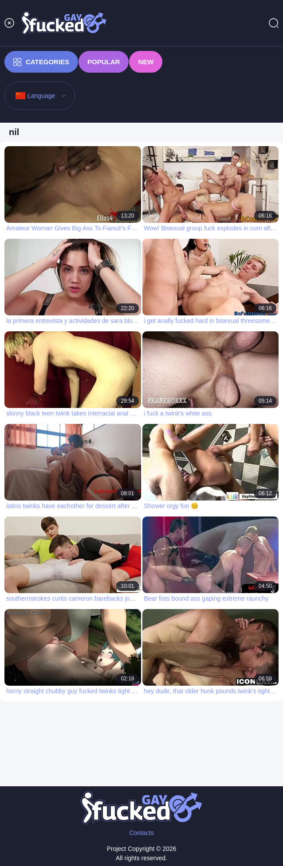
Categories (41, 62)
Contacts (141, 832)
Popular (103, 62)
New (145, 62)
